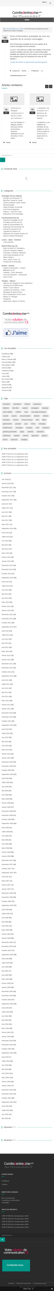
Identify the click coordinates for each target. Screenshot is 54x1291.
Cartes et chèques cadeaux (13, 250)
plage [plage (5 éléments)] (22, 432)
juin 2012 (5, 639)
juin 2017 (5, 512)
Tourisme (5, 390)
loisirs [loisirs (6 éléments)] (33, 424)
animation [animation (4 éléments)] (6, 404)
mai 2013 (5, 594)
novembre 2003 (7, 1045)
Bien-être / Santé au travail (12, 200)
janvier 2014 (6, 561)
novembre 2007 (7, 864)
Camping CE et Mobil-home (13, 285)
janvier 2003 (6, 1086)
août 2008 (5, 828)
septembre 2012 (7, 627)
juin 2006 (5, 918)
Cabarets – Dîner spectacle (12, 272)
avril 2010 (5, 746)
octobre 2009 (6, 770)
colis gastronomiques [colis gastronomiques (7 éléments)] (38, 412)
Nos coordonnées (8, 1198)
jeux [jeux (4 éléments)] (26, 424)
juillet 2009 (6, 782)
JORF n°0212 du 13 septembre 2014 (15, 459)
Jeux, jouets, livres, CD (11, 259)
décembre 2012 (7, 614)
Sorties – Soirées (8, 266)
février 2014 (6, 557)
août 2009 (5, 778)
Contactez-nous (40, 1283)
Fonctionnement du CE (10, 218)
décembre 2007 (7, 860)
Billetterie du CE (9, 270)
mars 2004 (5, 1028)
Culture (4, 356)
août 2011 (5, 680)
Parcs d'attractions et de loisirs (14, 294)
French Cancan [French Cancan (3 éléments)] (27, 420)
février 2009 (6, 803)
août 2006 (5, 909)
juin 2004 (5, 1016)
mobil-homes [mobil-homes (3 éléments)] (7, 428)
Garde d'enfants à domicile (12, 207)
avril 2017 (5, 520)
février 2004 (6, 1032)
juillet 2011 (6, 684)
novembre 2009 (7, 766)
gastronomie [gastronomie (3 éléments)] (7, 424)
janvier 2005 (6, 987)
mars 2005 (5, 979)
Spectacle (5, 387)
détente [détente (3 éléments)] (36, 416)
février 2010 (6, 754)
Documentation (7, 362)
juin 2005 (5, 967)
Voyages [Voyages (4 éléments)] (24, 439)
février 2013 (6, 606)
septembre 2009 (7, 774)
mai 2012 (5, 643)
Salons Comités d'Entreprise (13, 236)
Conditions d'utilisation (11, 1200)
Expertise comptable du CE (13, 220)
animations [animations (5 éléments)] (17, 404)
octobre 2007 (6, 868)
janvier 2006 (6, 938)
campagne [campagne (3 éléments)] (34, 408)
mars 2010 (5, 750)
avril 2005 (5, 975)
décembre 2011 (7, 664)
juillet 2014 (6, 537)
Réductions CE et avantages (13, 214)
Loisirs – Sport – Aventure (11, 240)
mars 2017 (5, 524)
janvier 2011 (6, 709)
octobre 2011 (6, 672)
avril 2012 (5, 647)
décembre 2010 (7, 713)
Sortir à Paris (7, 277)
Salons (4, 382)
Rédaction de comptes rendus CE (15, 234)
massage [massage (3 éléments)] (42, 424)
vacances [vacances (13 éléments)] (14, 439)
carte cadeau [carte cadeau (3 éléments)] (7, 412)
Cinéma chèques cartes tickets (14, 203)
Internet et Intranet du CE (12, 229)
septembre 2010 (7, 725)
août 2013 (5, 582)
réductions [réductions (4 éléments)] (6, 435)
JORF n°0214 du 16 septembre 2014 (15, 454)
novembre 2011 (7, 668)
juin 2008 (5, 836)
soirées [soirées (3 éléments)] (25, 435)
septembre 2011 (7, 676)
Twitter (4, 1184)
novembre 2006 (7, 897)
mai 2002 (5, 1118)
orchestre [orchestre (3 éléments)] (46, 428)
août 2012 (5, 631)
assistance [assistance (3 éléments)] (37, 404)
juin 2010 (5, 737)
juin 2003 (5, 1065)
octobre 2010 (6, 721)
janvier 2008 (6, 856)
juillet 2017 (6, 508)
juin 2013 (5, 590)
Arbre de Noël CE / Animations (14, 248)
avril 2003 (5, 1073)
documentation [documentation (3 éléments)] (25, 416)
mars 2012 (5, 651)
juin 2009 (5, 787)
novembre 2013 (7, 569)
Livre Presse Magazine (11, 209)
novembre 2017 (7, 492)
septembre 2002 (7, 1102)
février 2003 (6, 1081)
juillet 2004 (6, 1012)
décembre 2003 (7, 1041)
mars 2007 (5, 881)
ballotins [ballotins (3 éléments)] (6, 408)
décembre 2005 (7, 942)
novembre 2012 (7, 619)
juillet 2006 (6, 914)
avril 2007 (5, 877)
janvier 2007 (6, 889)
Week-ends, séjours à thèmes (14, 301)
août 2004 (5, 1008)
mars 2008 (5, 848)
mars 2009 (5, 799)
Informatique (6, 365)
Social (24, 71)
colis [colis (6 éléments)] (26, 412)
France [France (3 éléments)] (15, 420)
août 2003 (5, 1057)
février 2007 (6, 885)
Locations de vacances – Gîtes (14, 290)
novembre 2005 (7, 946)
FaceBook (5, 1181)
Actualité (5, 354)
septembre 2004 (7, 1004)
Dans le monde (7, 359)
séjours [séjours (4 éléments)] (44, 435)
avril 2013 (5, 598)
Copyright (5, 1202)
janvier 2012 (6, 660)
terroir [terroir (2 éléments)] (5, 439)
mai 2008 (5, 840)
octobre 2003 (6, 1049)
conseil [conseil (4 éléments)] (5, 416)
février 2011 (6, 705)
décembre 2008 (7, 811)
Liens (3, 373)
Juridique (5, 371)
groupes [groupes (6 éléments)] (18, 424)
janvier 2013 (6, 610)
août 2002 (5, 1106)
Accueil (11, 1283)
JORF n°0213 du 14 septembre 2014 (15, 457)
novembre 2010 (7, 717)
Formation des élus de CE (12, 222)
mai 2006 (5, 922)
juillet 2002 (6, 1110)
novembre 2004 (7, 995)
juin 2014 (5, 541)
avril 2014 (5, 549)
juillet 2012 (6, 635)
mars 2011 (5, 701)
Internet (4, 368)
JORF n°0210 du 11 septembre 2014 (15, 465)
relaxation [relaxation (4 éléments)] (40, 432)
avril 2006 (5, 926)
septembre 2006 (7, 905)
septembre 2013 (7, 578)
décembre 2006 (7, 893)
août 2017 (5, 504)
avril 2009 (5, 795)
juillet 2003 (6, 1061)
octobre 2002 (6, 1098)
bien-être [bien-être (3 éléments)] (15, 408)
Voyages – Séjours (8, 281)
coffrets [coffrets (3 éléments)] (18, 412)
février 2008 (6, 852)
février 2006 (6, 934)
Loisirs (4, 376)
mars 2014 (5, 553)
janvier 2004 (6, 1036)
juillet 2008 (6, 832)
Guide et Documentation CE (13, 225)
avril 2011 (5, 696)
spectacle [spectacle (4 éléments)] (35, 435)
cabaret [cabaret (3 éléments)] (25, 408)
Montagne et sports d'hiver (12, 292)
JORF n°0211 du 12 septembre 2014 (15, 462)
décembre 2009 (7, 762)
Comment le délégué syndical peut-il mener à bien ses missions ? (17, 113)
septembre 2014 (7, 528)
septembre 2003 (7, 1053)
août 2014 (5, 533)
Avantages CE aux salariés (12, 196)
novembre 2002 (7, 1094)
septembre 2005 (7, 954)
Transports (7, 299)
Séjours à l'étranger (10, 297)
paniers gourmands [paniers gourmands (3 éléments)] (9, 432)
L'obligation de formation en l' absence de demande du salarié (43, 113)
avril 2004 (5, 1024)
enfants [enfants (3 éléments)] (45, 416)
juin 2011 (5, 688)
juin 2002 (5, 1114)
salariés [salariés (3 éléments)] (16, 435)
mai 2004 (5, 1020)
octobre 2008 (6, 819)
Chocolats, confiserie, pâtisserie (14, 253)
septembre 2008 (7, 823)
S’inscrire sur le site (23, 1283)
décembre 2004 (7, 991)
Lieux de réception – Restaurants (15, 275)
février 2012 (6, 655)
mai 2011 (5, 692)
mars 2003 (5, 1077)
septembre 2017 (7, 500)
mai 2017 (5, 516)
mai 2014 (5, 545)
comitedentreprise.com (18, 75)
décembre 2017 (7, 487)
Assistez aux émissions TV (12, 198)
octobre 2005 (6, 950)
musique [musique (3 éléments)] (29, 428)
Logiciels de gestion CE (11, 231)
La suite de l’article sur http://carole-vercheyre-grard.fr (28, 62)
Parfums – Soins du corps (12, 212)
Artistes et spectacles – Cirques (14, 268)
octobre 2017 (6, 496)
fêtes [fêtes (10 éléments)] (44, 420)
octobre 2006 (6, 901)
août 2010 (5, 729)
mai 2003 (5, 1069)
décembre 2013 (7, 565)
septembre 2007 (7, 873)
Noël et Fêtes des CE (9, 246)
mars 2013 (5, 602)
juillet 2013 (6, 586)
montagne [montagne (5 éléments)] (19, 428)
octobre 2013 (6, 574)
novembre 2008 (7, 815)
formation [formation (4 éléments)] (6, 420)
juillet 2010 (6, 733)
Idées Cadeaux (8, 257)
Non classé (6, 379)
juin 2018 (5, 479)
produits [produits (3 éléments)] (30, 432)
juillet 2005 (6, 963)
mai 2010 (5, 741)
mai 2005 (5, 971)
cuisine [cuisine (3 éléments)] (14, 416)
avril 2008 (5, 844)
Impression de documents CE (13, 227)
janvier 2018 (6, 483)
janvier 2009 (6, 807)
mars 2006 (5, 930)
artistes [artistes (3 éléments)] (27, 404)
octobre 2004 (6, 1000)
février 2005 (6, 983)
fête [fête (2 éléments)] (37, 420)
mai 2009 (5, 791)
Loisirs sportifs (8, 242)
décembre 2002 (7, 1090)
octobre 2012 (6, 623)
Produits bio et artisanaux (12, 262)
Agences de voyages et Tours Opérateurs (18, 283)
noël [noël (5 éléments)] (37, 428)
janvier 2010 (6, 758)
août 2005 (5, 959)
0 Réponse (35, 71)
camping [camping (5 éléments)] (45, 408)
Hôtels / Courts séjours (11, 288)
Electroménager (8, 205)
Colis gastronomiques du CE (13, 255)
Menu (44, 2)
